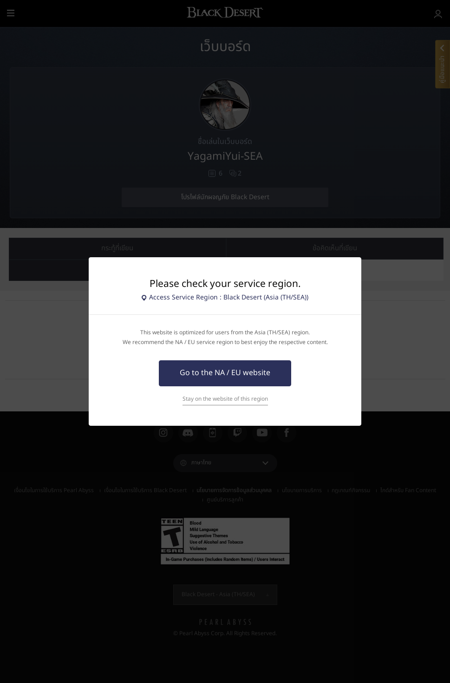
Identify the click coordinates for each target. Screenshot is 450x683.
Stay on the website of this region (225, 399)
